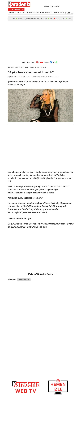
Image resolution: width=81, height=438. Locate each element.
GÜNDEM (12, 13)
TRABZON (21, 13)
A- (28, 62)
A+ (24, 62)
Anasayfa (11, 67)
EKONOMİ (29, 13)
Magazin (19, 67)
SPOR (37, 13)
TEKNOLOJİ (57, 13)
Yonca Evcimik (23, 280)
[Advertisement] (40, 40)
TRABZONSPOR (46, 13)
